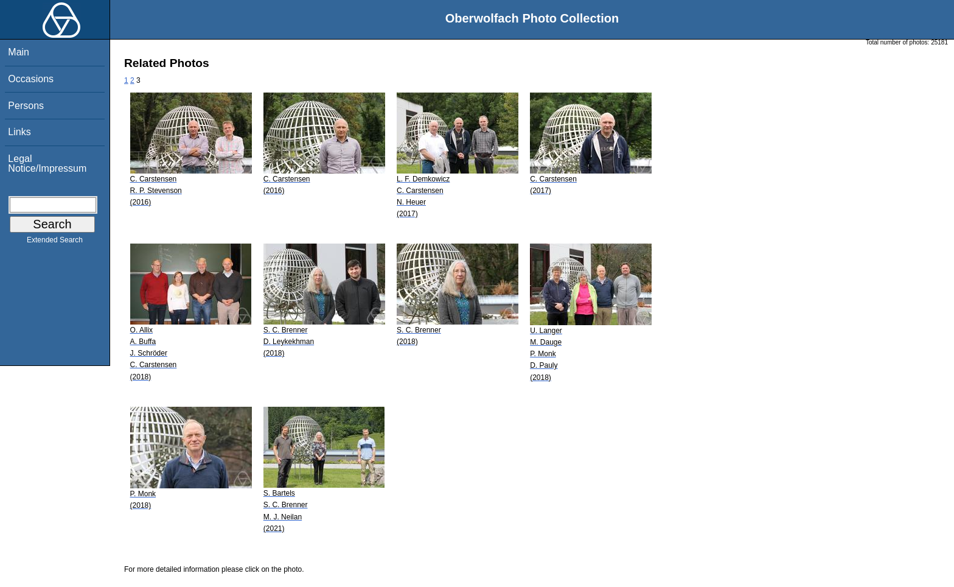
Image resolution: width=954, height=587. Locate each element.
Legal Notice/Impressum (47, 163)
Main (18, 52)
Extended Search (55, 242)
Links (19, 132)
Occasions (31, 79)
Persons (26, 105)
